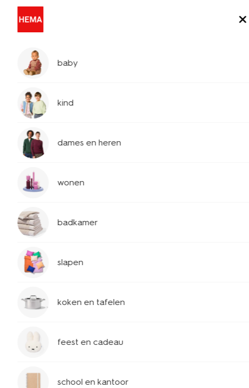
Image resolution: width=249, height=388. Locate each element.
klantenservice (47, 78)
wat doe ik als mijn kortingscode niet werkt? (123, 276)
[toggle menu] (232, 20)
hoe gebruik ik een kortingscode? (123, 240)
